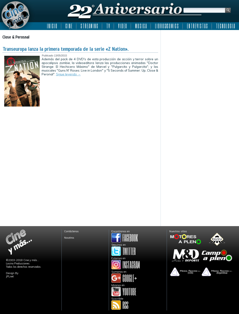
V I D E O (122, 26)
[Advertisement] (200, 61)
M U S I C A (141, 26)
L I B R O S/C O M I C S (166, 26)
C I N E (68, 26)
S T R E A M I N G (89, 26)
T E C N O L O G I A (225, 26)
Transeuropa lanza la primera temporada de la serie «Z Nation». (65, 49)
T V (108, 26)
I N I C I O (52, 26)
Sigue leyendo (68, 74)
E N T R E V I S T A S (197, 26)
